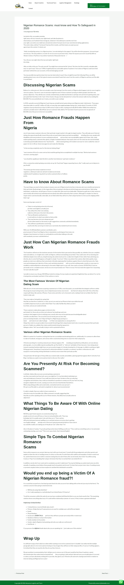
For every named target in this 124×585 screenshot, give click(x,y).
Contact (82, 4)
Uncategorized (28, 29)
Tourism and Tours (51, 4)
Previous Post (20, 570)
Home (30, 4)
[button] (98, 4)
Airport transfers (39, 4)
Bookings (74, 4)
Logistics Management (64, 4)
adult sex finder (65, 102)
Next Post (105, 570)
